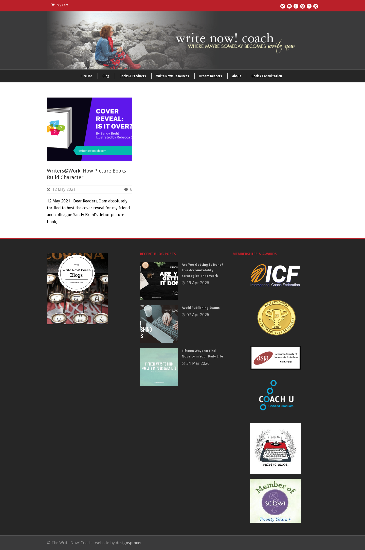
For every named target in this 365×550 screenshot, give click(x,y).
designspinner (129, 542)
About (236, 75)
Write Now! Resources (172, 75)
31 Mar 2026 (198, 363)
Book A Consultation (266, 75)
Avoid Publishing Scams (201, 308)
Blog (105, 75)
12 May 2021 (64, 189)
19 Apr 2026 (198, 282)
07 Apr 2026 (198, 314)
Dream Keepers (210, 75)
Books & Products (133, 75)
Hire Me (86, 75)
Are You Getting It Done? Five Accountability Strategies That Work (202, 270)
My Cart (59, 5)
